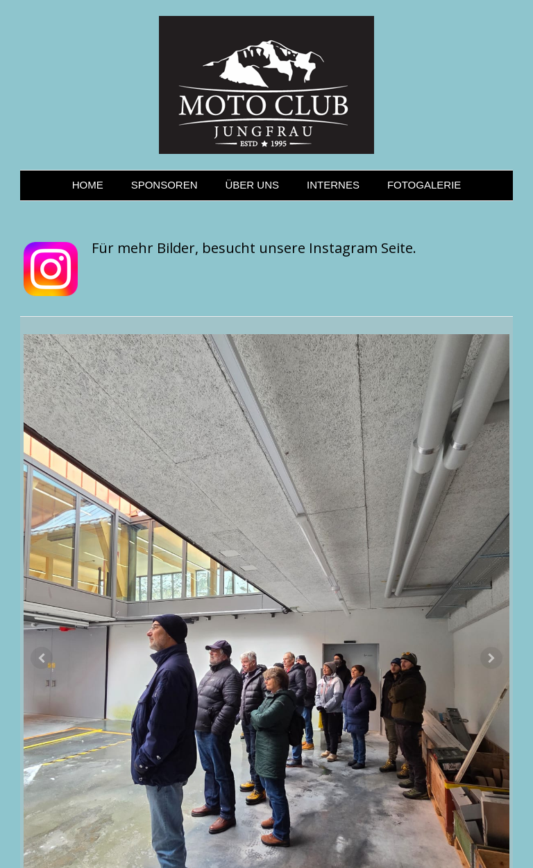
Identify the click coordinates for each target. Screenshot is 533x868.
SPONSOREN (164, 185)
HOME (87, 185)
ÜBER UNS (253, 185)
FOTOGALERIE (424, 185)
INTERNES (333, 185)
